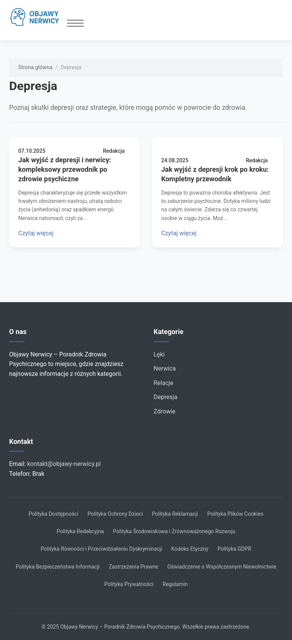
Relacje (163, 383)
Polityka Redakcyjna (80, 531)
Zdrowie (164, 411)
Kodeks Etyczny (189, 549)
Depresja (166, 397)
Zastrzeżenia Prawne (133, 567)
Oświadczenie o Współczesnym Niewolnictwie (221, 567)
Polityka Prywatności (129, 584)
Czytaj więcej (36, 233)
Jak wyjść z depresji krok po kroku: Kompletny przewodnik (215, 174)
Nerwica (165, 368)
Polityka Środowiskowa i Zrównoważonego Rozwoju (174, 531)
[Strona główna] (38, 17)
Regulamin (175, 584)
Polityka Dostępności (53, 514)
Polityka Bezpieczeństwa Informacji (58, 567)
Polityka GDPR (234, 549)
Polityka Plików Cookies (235, 514)
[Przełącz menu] (75, 23)
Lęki (159, 354)
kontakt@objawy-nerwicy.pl (63, 463)
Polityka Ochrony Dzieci (115, 514)
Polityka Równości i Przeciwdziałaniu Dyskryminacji (101, 549)
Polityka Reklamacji (175, 514)
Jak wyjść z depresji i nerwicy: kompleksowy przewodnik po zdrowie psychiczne (64, 169)
